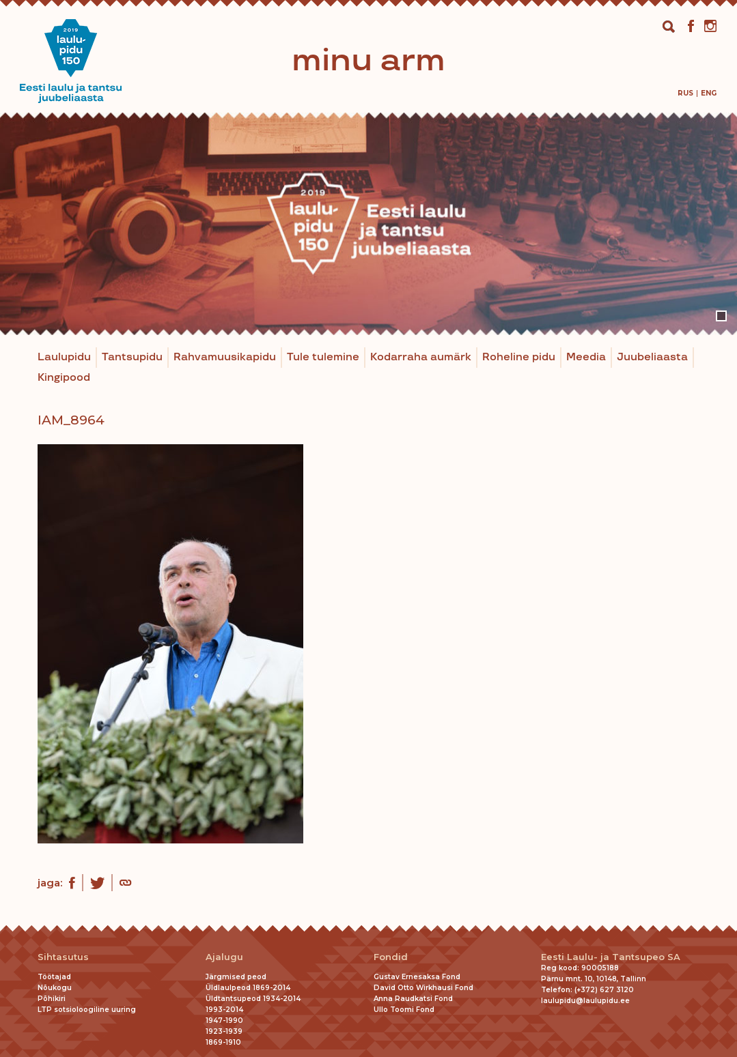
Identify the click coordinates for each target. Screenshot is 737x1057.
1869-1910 (223, 1042)
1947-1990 (224, 1020)
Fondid (391, 957)
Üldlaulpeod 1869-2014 (248, 987)
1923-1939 (224, 1031)
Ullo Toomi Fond (404, 1009)
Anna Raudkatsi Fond (413, 998)
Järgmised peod (236, 976)
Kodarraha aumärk (420, 357)
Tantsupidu (132, 357)
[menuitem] (685, 93)
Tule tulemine (323, 357)
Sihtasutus (63, 957)
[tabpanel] (368, 224)
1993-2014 (224, 1009)
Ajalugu (224, 957)
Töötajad (54, 976)
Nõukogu (55, 987)
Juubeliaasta (652, 357)
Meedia (586, 357)
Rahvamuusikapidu (224, 357)
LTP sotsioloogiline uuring (87, 1009)
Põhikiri (52, 998)
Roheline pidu (518, 357)
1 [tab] (721, 315)
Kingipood (64, 377)
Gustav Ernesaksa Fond (417, 976)
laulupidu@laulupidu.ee (585, 1000)
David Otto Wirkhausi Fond (423, 987)
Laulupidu (64, 357)
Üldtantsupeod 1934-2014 (253, 998)
